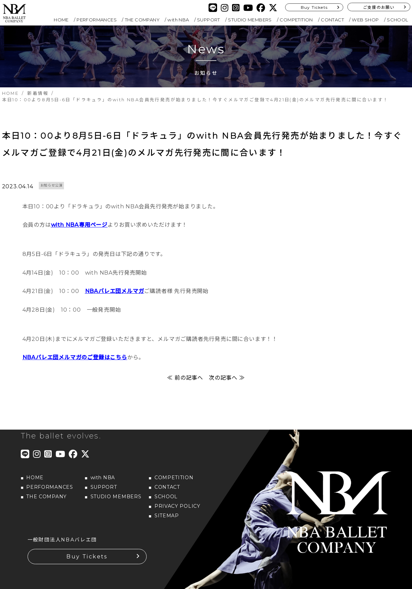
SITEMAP (166, 516)
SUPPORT (208, 19)
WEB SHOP (365, 19)
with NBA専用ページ (79, 226)
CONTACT (332, 19)
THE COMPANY (142, 19)
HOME (61, 19)
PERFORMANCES (97, 19)
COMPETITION (296, 19)
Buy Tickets (314, 7)
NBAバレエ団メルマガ (114, 292)
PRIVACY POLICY (177, 507)
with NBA (178, 19)
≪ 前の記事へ (185, 378)
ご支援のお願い (378, 7)
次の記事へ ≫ (227, 378)
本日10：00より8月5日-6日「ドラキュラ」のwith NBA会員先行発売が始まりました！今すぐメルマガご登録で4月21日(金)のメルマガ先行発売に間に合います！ (202, 144)
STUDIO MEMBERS (250, 19)
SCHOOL (397, 19)
